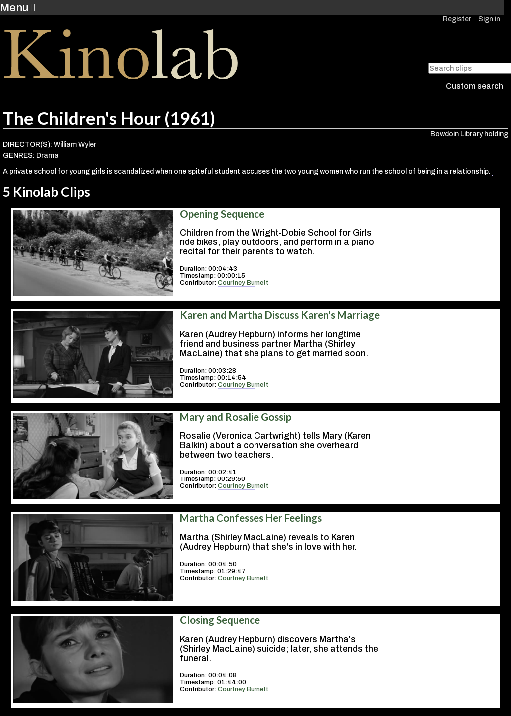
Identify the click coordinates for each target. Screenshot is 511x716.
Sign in (489, 19)
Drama (47, 155)
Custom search (474, 86)
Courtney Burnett (243, 282)
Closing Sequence (220, 620)
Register (457, 19)
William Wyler (75, 144)
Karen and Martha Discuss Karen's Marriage (280, 315)
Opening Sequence (222, 214)
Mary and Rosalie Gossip (235, 417)
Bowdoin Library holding (469, 134)
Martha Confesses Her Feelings (251, 518)
